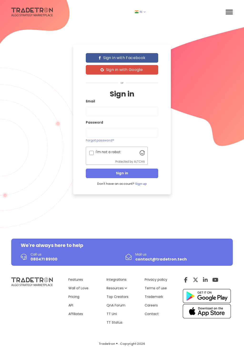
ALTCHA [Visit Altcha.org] (139, 162)
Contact (152, 313)
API (70, 305)
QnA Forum (116, 305)
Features (75, 279)
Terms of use (156, 288)
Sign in (122, 173)
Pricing (73, 296)
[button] (229, 12)
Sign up (141, 184)
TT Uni (112, 313)
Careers (151, 305)
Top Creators (117, 296)
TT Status (114, 322)
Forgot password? (100, 140)
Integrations (117, 279)
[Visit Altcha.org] (142, 152)
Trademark (154, 296)
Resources (117, 288)
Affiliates (75, 313)
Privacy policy (156, 279)
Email (90, 101)
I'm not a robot (108, 152)
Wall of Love (78, 288)
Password (94, 122)
